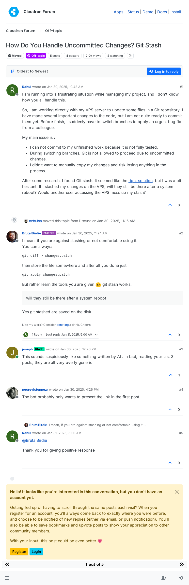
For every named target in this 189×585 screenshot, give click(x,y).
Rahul (26, 87)
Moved (15, 55)
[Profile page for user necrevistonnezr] (12, 393)
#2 (181, 233)
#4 (181, 389)
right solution (140, 180)
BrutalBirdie (31, 233)
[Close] (177, 492)
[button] (7, 578)
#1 (181, 87)
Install (176, 11)
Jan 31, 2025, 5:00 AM (64, 433)
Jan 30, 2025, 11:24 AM (90, 233)
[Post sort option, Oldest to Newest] (29, 71)
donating (63, 325)
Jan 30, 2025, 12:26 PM (78, 349)
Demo (148, 11)
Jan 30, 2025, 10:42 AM (65, 87)
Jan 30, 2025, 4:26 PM (81, 389)
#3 (181, 349)
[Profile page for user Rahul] (12, 90)
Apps (118, 11)
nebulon (35, 221)
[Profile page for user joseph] (12, 352)
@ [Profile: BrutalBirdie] (34, 440)
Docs (162, 11)
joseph (27, 349)
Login (36, 551)
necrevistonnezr (35, 389)
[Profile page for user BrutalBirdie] (12, 237)
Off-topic (36, 55)
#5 (181, 433)
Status (133, 11)
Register (19, 551)
